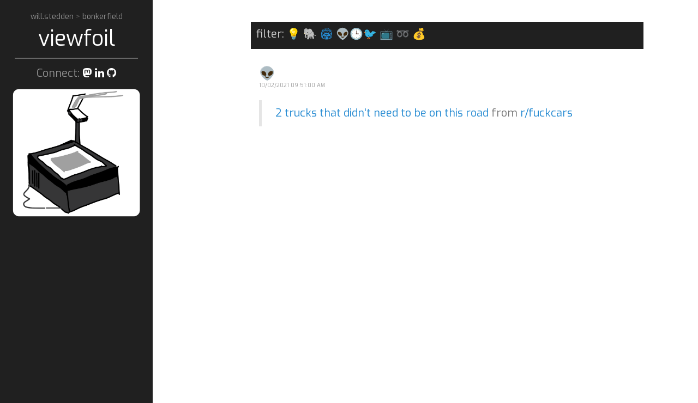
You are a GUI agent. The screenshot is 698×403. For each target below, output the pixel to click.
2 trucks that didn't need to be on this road (382, 113)
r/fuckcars (546, 113)
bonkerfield (102, 16)
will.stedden (53, 16)
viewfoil (76, 38)
